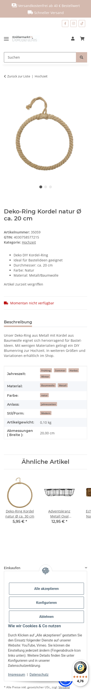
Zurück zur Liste (18, 76)
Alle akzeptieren (46, 589)
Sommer (60, 370)
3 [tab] (50, 186)
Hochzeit (29, 242)
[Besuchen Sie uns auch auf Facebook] (65, 23)
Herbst (74, 370)
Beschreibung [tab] (18, 322)
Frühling (46, 370)
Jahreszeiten (48, 404)
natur (44, 395)
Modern (45, 413)
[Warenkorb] (82, 38)
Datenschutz (39, 674)
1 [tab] (40, 186)
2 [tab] (45, 186)
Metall (62, 385)
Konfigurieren (46, 603)
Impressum (16, 674)
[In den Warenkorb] (8, 91)
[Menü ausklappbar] (8, 39)
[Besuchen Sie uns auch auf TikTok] (82, 23)
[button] (72, 38)
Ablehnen (46, 617)
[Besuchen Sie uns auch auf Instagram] (73, 23)
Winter (45, 376)
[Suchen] (40, 57)
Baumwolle (48, 385)
